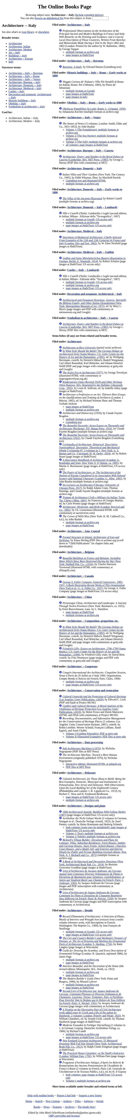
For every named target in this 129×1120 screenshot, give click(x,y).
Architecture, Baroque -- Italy (24, 82)
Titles (78, 1101)
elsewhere (43, 32)
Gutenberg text (74, 422)
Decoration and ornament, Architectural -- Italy (94, 294)
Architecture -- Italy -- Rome (24, 76)
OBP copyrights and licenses (64, 1115)
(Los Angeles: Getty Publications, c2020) (92, 698)
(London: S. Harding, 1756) (92, 941)
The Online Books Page (64, 7)
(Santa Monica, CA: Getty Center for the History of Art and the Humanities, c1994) (92, 651)
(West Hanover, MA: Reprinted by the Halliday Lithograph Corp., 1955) (90, 385)
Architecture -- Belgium (80, 552)
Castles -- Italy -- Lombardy (83, 270)
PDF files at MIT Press (78, 767)
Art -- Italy (14, 52)
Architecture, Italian (19, 46)
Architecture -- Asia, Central (83, 531)
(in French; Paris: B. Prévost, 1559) (90, 895)
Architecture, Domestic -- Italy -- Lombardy (92, 207)
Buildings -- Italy (18, 55)
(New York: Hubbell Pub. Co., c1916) (90, 561)
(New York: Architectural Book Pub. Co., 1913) (90, 1043)
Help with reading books (40, 1095)
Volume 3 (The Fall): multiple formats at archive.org (94, 141)
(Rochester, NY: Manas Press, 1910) (91, 427)
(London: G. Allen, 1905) (92, 475)
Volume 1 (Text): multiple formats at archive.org (92, 833)
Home (29, 1101)
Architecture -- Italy (78, 24)
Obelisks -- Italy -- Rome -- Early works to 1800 (94, 102)
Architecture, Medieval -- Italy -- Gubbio (90, 252)
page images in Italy (76, 96)
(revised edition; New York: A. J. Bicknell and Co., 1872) (92, 847)
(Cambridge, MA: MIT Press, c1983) (91, 158)
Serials (100, 1101)
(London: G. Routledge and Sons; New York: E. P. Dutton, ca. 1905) (89, 461)
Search (39, 1101)
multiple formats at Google (80, 90)
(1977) (82, 372)
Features (57, 1106)
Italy (11, 61)
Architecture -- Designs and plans (86, 805)
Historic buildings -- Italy (22, 100)
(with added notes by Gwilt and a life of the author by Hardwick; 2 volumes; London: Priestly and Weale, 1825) (90, 1012)
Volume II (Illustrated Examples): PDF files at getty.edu (96, 736)
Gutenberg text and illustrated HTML (86, 180)
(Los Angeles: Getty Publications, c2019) (91, 708)
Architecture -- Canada (80, 576)
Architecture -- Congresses (82, 666)
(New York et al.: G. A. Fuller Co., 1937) (92, 585)
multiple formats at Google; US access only (89, 219)
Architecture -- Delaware (81, 772)
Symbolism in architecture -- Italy (27, 106)
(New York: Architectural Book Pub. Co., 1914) (91, 863)
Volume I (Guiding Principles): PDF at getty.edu (92, 733)
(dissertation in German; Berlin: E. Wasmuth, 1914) (92, 260)
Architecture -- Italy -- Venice (24, 79)
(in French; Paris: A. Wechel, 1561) (92, 997)
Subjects (88, 1101)
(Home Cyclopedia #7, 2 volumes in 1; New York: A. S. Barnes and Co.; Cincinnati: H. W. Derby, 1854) (89, 449)
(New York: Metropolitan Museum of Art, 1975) (92, 303)
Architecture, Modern (20, 49)
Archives (70, 1106)
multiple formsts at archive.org (82, 409)
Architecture (15, 43)
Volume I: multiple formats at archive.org (88, 1080)
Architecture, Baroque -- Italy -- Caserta (90, 150)
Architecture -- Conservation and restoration (92, 690)
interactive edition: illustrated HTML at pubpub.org (93, 764)
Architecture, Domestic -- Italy (25, 85)
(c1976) (81, 748)
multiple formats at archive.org (82, 52)
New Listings (53, 1101)
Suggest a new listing (90, 1095)
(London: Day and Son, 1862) (92, 240)
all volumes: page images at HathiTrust (87, 144)
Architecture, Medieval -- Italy (25, 88)
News (47, 1106)
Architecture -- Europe (21, 58)
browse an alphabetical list (49, 18)
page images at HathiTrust (80, 55)
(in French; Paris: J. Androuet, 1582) (91, 876)
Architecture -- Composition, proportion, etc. (92, 620)
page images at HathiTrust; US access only (89, 225)
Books (36, 1106)
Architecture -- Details (80, 910)
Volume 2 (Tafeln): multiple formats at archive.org (93, 836)
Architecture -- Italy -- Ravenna (26, 73)
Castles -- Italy (16, 91)
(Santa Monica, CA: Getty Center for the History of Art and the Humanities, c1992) (91, 354)
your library (28, 32)
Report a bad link (66, 1095)
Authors (67, 1101)
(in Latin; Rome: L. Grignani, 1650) (93, 108)
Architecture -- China (79, 597)
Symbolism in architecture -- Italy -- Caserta (92, 317)
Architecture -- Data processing (85, 742)
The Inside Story (87, 1106)
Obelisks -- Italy (17, 103)
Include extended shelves (88, 14)
